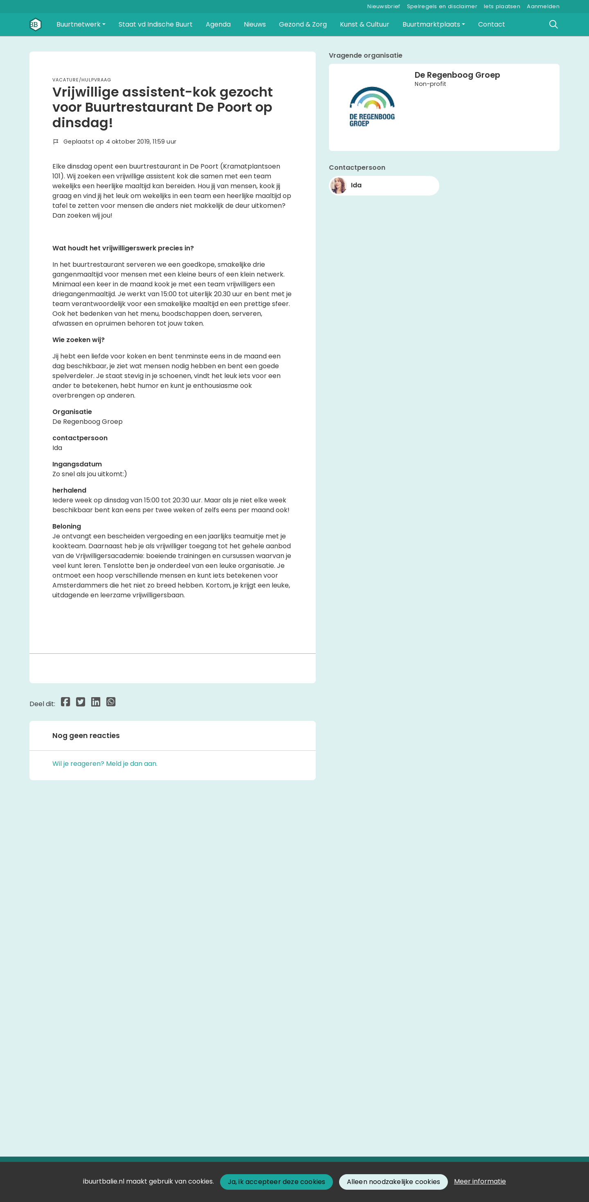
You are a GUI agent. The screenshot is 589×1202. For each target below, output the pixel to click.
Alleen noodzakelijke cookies (394, 1181)
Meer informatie (480, 1181)
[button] (81, 24)
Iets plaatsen (502, 6)
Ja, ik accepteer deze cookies (277, 1181)
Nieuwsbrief (383, 6)
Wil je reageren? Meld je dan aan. (104, 1092)
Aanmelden (543, 6)
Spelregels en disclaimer (442, 6)
